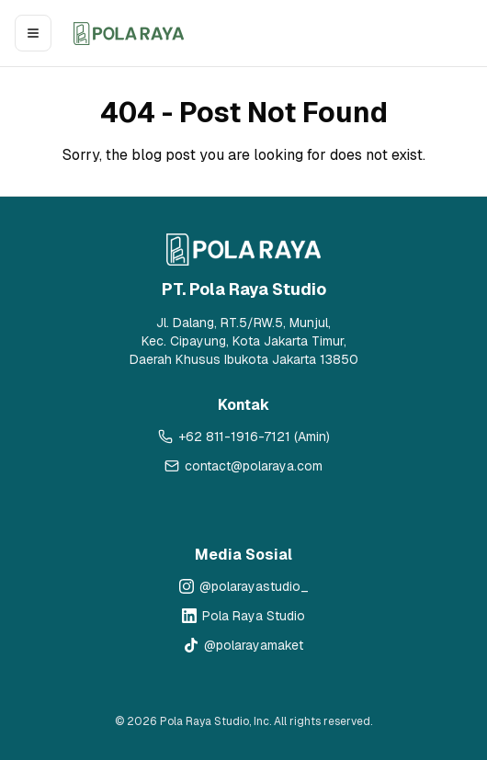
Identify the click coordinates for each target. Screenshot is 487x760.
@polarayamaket (253, 645)
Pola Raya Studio (253, 615)
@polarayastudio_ (254, 586)
